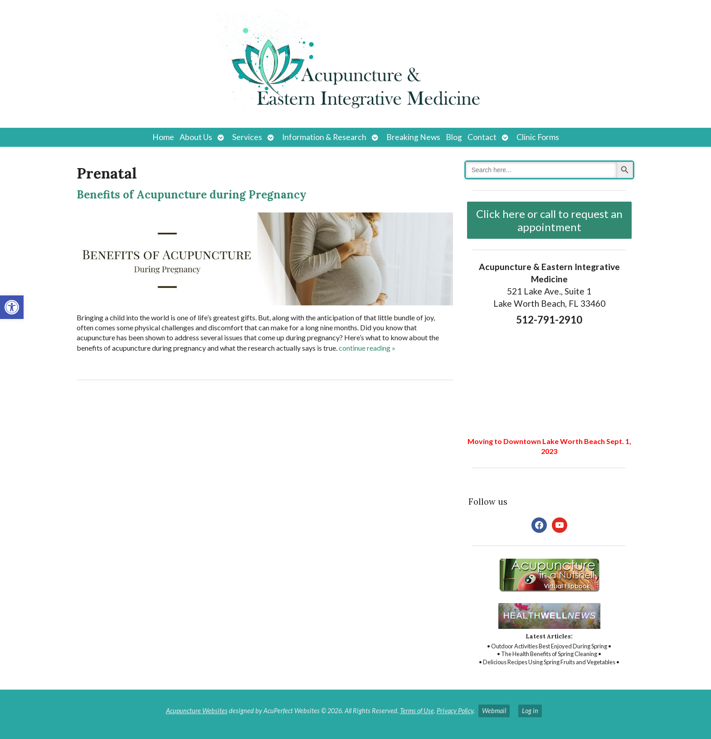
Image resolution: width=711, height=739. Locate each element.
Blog (454, 137)
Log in (530, 711)
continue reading (367, 347)
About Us (196, 137)
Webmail (494, 711)
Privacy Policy (455, 711)
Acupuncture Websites (197, 711)
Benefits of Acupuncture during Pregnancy (192, 195)
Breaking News (413, 137)
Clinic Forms (537, 137)
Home (163, 137)
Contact (482, 137)
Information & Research (324, 137)
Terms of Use (417, 711)
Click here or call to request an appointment (549, 220)
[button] (12, 307)
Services (247, 137)
